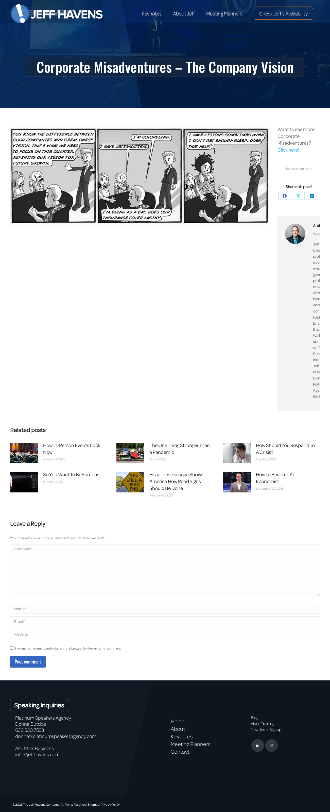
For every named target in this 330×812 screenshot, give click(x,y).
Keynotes (182, 736)
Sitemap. (94, 804)
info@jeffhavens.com (37, 754)
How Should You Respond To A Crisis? (285, 448)
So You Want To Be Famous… (72, 474)
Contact (180, 751)
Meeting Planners (191, 744)
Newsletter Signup (266, 729)
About (178, 729)
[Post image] (24, 453)
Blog (254, 717)
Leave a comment (298, 168)
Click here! (288, 149)
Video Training (262, 723)
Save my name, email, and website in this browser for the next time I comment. (68, 648)
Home (178, 721)
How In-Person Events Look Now (71, 448)
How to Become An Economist (276, 478)
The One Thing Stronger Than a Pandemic (179, 448)
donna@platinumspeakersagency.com (55, 736)
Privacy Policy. (110, 804)
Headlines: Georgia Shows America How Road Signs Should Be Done (176, 481)
